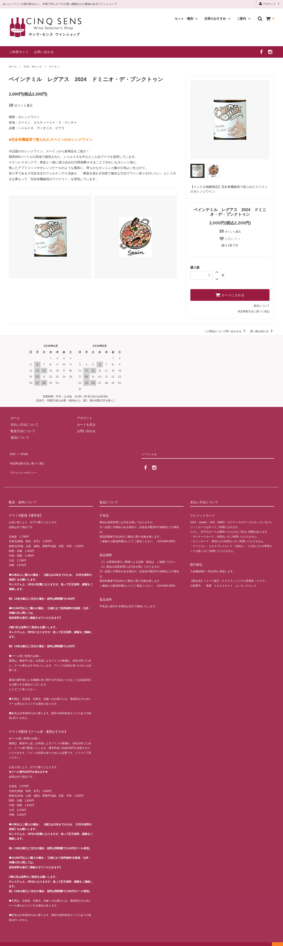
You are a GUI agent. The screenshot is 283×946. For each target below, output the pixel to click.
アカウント (270, 4)
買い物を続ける (262, 331)
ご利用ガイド (19, 52)
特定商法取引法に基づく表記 (29, 459)
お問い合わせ (44, 52)
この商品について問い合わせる (225, 331)
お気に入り (230, 239)
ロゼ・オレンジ (33, 66)
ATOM (22, 452)
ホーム (13, 66)
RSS (12, 452)
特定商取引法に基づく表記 (254, 311)
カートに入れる (230, 294)
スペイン (54, 66)
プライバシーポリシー (24, 465)
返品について (262, 305)
